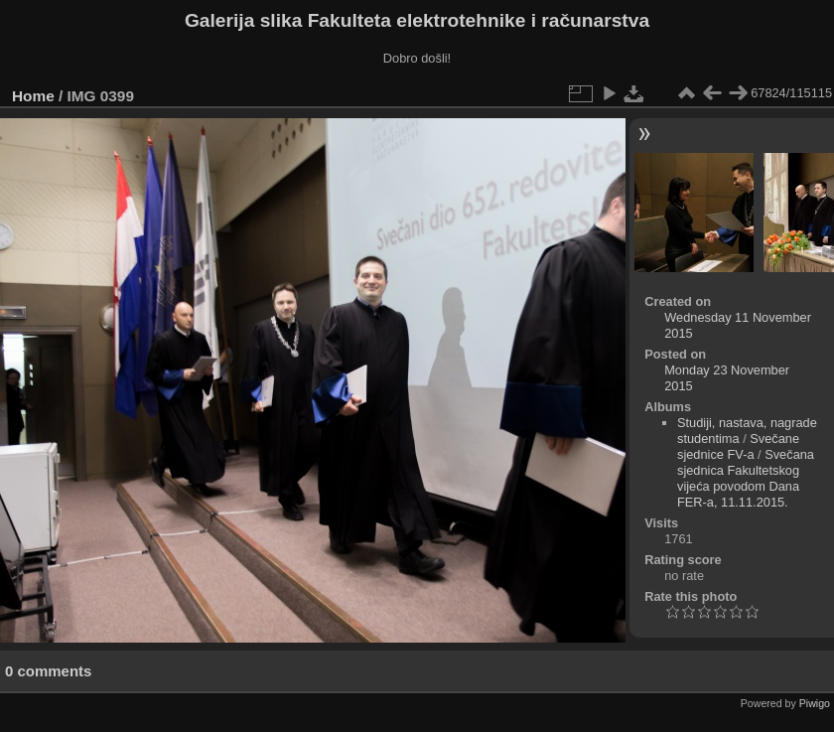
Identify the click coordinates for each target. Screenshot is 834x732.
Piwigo (814, 703)
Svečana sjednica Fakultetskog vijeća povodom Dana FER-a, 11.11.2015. (745, 478)
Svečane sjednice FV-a (738, 446)
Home (33, 95)
